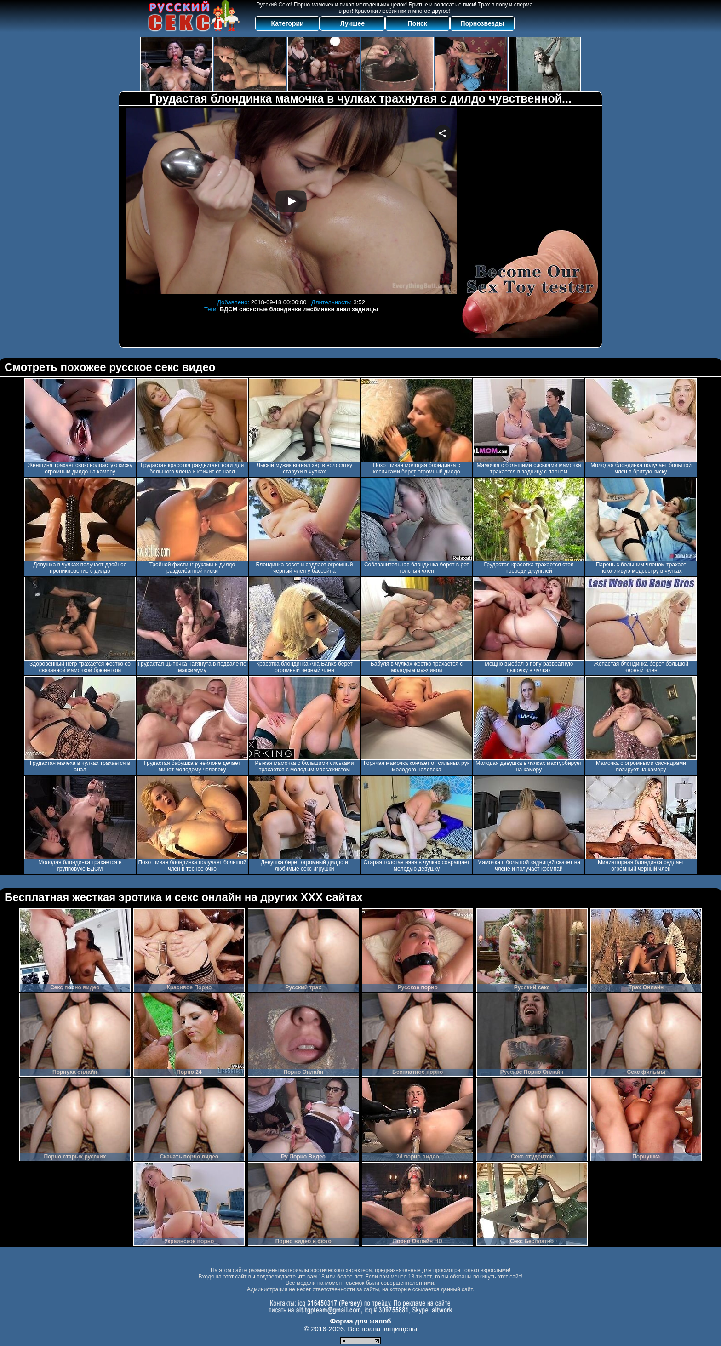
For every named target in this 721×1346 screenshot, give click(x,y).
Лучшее (352, 23)
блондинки (285, 309)
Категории (287, 23)
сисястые (253, 309)
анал (343, 309)
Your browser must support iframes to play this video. (291, 201)
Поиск (417, 23)
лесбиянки (318, 309)
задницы (365, 309)
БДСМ (229, 309)
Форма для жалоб (360, 1321)
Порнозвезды (482, 23)
